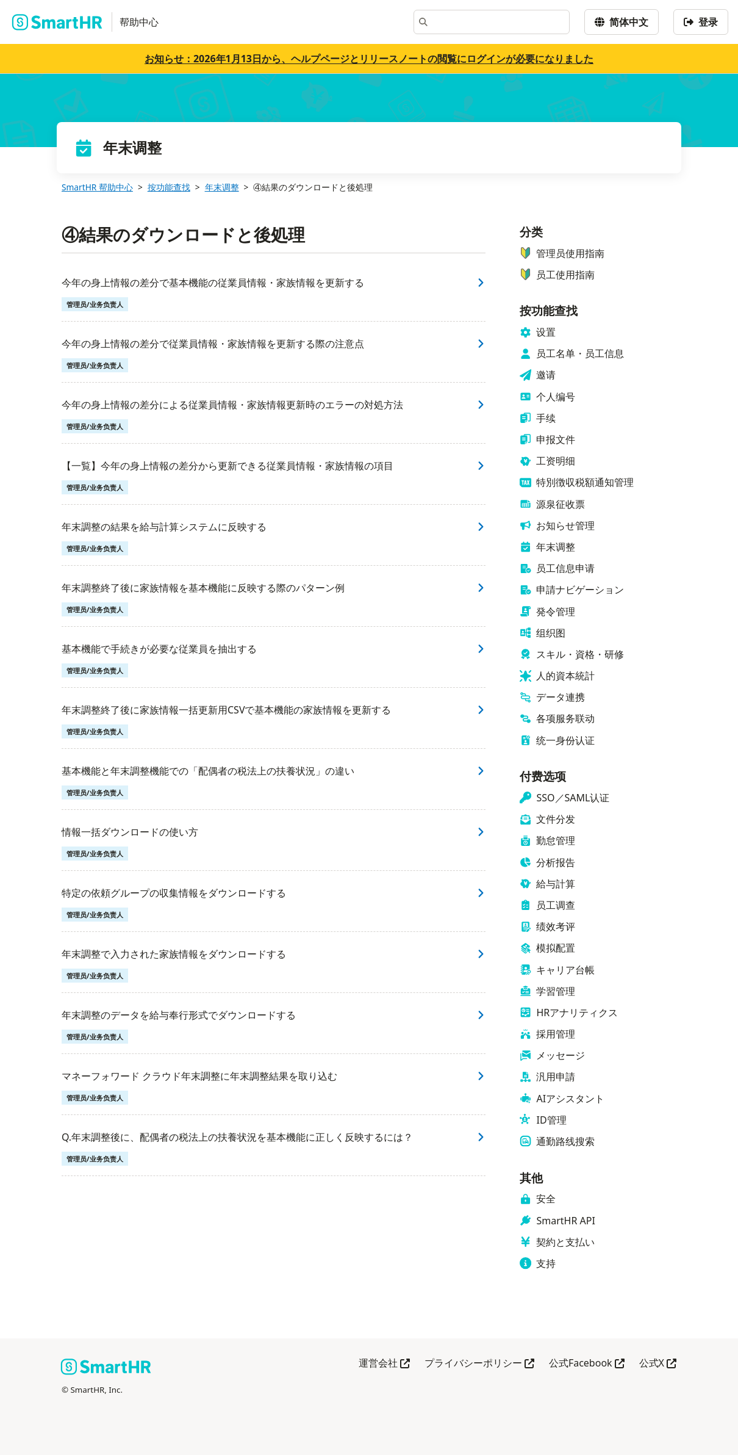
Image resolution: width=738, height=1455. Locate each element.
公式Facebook (587, 1364)
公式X (657, 1364)
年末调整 (222, 187)
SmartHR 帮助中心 (97, 187)
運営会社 (384, 1364)
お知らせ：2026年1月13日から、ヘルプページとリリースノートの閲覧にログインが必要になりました (369, 58)
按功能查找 (169, 187)
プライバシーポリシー (479, 1364)
